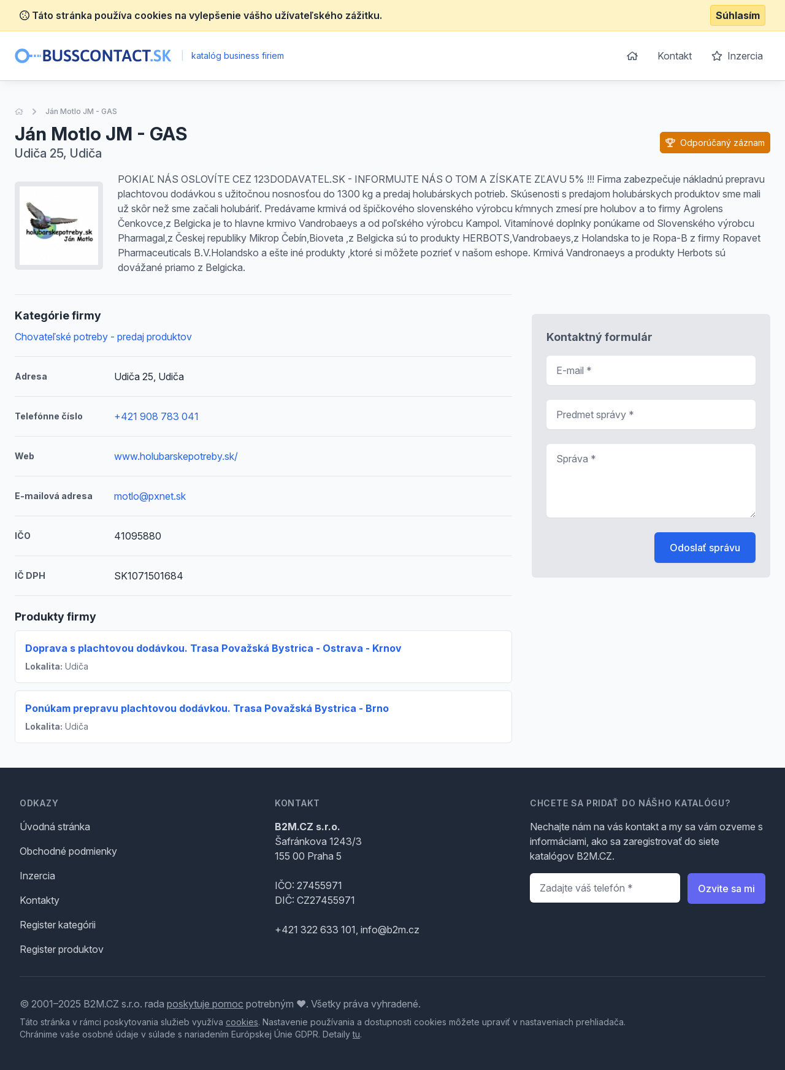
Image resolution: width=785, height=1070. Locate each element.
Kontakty (39, 900)
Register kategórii (58, 925)
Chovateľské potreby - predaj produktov (103, 337)
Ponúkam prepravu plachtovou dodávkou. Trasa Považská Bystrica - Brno (207, 708)
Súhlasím (738, 15)
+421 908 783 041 (156, 416)
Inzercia (737, 56)
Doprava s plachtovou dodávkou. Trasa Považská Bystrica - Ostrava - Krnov (213, 648)
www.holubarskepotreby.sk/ (176, 456)
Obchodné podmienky (68, 851)
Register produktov (62, 949)
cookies (242, 1022)
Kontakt (674, 56)
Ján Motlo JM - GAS (81, 111)
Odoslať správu (705, 547)
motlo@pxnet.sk (150, 496)
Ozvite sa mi (726, 888)
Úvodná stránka (55, 826)
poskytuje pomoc (205, 1004)
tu (356, 1034)
